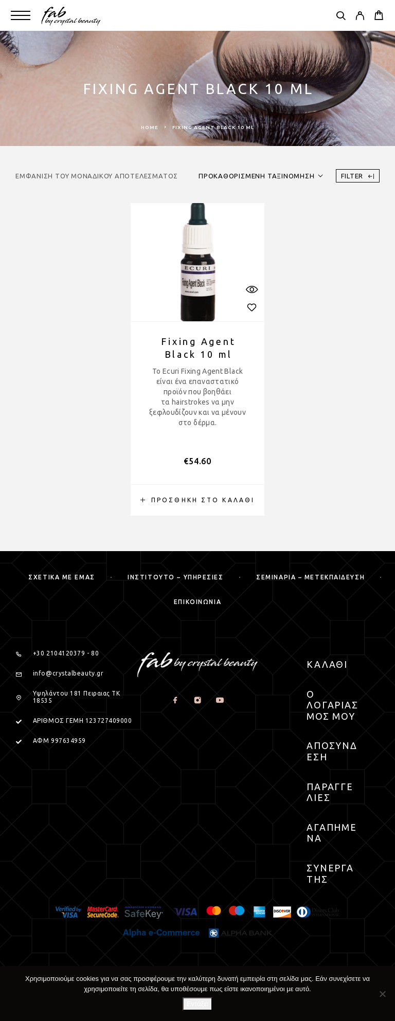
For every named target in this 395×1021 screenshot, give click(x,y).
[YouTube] (219, 700)
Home (149, 127)
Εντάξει (197, 1004)
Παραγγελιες (330, 792)
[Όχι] (382, 994)
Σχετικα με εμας (61, 577)
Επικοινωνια (197, 601)
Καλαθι (327, 664)
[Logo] (71, 15)
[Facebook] (175, 700)
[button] (197, 500)
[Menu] (20, 15)
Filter (357, 176)
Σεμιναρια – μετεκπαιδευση (310, 577)
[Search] (340, 17)
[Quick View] (251, 289)
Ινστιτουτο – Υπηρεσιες (175, 577)
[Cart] (378, 16)
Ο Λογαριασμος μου (333, 705)
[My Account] (359, 17)
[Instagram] (197, 700)
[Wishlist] (251, 307)
